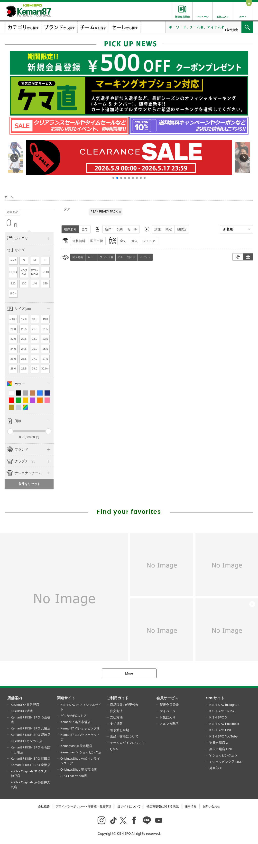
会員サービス (167, 698)
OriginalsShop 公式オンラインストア (80, 761)
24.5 (24, 348)
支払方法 (116, 717)
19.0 (45, 319)
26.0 (13, 358)
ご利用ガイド (118, 698)
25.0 (34, 348)
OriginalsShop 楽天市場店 (78, 769)
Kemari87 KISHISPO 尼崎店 (30, 735)
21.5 (45, 329)
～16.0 (13, 319)
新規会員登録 (169, 705)
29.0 (34, 368)
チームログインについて (127, 743)
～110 (45, 272)
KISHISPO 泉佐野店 (25, 705)
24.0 (13, 348)
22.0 (13, 338)
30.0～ (45, 368)
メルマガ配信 (169, 724)
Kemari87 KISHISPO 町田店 (30, 758)
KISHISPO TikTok (221, 711)
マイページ (167, 711)
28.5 (24, 368)
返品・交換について (124, 736)
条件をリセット (29, 484)
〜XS (13, 260)
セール (132, 229)
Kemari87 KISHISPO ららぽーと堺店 (30, 750)
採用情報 (190, 806)
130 (24, 283)
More (129, 673)
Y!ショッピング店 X (223, 755)
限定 (169, 229)
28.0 (13, 368)
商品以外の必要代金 (124, 705)
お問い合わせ (211, 806)
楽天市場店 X (218, 743)
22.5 (24, 338)
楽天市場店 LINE (221, 749)
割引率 (131, 257)
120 (13, 283)
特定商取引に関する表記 (163, 806)
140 (34, 283)
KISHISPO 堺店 (22, 711)
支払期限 (116, 724)
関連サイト (66, 698)
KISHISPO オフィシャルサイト (80, 707)
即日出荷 (96, 241)
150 (45, 283)
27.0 (34, 358)
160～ (13, 293)
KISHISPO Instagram (224, 705)
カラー (91, 257)
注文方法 (116, 711)
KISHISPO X (218, 717)
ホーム (9, 196)
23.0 (34, 338)
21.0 (34, 329)
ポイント (145, 257)
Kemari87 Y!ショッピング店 (80, 728)
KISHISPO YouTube (223, 736)
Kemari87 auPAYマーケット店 (80, 737)
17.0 (24, 319)
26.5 (24, 358)
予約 (119, 229)
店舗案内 (14, 698)
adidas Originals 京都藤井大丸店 (30, 784)
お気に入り (167, 717)
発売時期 (77, 257)
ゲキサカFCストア (73, 716)
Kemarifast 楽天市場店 (76, 746)
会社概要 (44, 806)
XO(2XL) (24, 272)
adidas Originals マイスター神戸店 (30, 773)
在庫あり (70, 229)
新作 (108, 229)
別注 (157, 229)
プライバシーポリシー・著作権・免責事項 (83, 806)
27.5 (45, 358)
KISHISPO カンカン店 (26, 741)
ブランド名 (106, 257)
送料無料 (79, 241)
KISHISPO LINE (220, 730)
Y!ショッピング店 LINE (225, 762)
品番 (120, 257)
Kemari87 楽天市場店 (75, 722)
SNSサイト (215, 698)
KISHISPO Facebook (224, 724)
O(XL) (13, 272)
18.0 (34, 319)
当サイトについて (129, 806)
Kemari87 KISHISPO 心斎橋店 (30, 720)
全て (85, 229)
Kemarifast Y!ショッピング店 (80, 752)
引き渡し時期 (119, 730)
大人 (134, 241)
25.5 (45, 348)
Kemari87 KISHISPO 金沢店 (30, 765)
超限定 (181, 229)
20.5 (24, 329)
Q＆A (114, 749)
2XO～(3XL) (34, 272)
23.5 (45, 338)
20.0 (13, 329)
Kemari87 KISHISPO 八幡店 (30, 728)
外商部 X (215, 768)
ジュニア (149, 241)
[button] (113, 178)
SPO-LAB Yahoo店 (73, 776)
